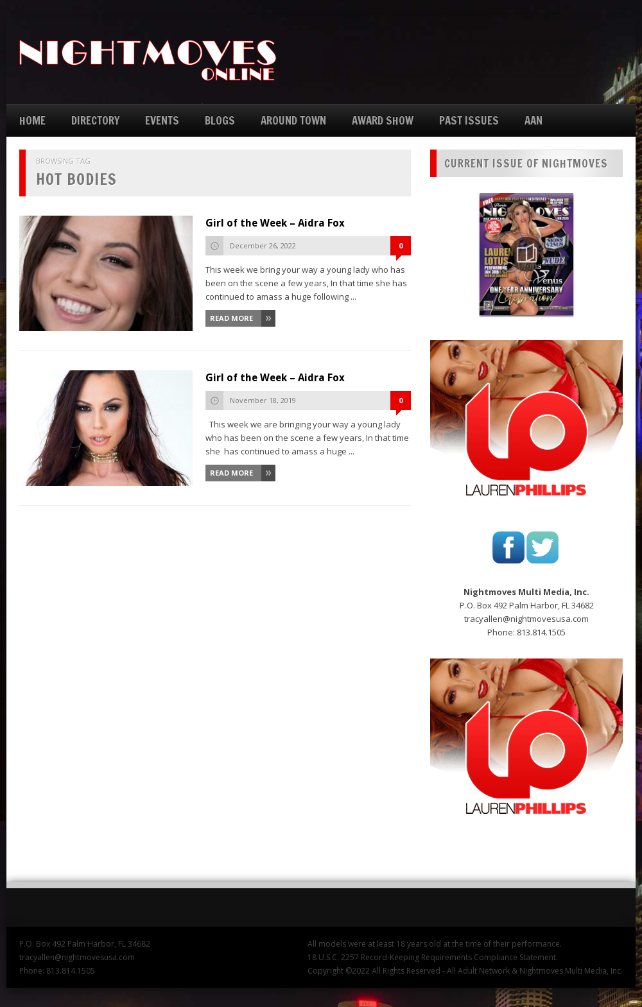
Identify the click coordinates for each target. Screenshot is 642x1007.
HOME (32, 120)
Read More (231, 318)
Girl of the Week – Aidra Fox (275, 223)
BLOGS (220, 120)
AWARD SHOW (382, 120)
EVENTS (162, 120)
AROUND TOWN (293, 120)
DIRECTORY (95, 120)
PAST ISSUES (469, 120)
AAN (533, 120)
